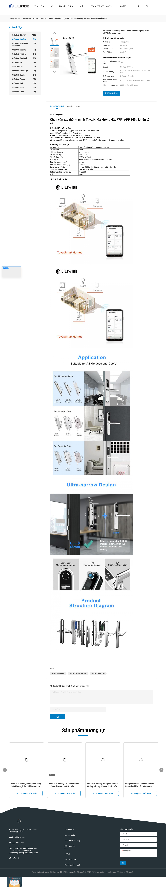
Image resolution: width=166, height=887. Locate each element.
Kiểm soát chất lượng (70, 847)
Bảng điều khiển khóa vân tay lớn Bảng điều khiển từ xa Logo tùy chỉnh (139, 785)
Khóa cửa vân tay (24, 39)
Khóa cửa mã (24, 62)
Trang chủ (39, 6)
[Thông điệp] (138, 853)
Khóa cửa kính (24, 83)
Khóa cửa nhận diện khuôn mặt (24, 44)
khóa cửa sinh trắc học (78, 673)
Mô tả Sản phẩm (73, 106)
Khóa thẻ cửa (24, 67)
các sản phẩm (66, 6)
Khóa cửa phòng (24, 79)
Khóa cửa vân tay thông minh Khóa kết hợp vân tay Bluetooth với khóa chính (102, 785)
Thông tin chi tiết (57, 106)
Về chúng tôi (69, 829)
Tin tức (67, 854)
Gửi (123, 863)
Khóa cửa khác (24, 92)
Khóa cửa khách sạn (24, 71)
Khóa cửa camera (24, 50)
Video (82, 6)
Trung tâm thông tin (101, 6)
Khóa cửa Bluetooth (24, 58)
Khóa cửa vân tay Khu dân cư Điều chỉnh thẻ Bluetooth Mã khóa (64, 785)
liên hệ (122, 6)
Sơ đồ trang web (71, 859)
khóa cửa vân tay (58, 673)
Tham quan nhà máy (72, 841)
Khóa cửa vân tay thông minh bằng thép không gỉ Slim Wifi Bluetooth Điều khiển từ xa (26, 785)
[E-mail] (138, 845)
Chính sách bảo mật (72, 865)
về (52, 6)
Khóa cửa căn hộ (24, 75)
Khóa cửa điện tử (24, 35)
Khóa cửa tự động (24, 54)
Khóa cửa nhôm (24, 87)
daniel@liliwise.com (17, 837)
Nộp (57, 717)
